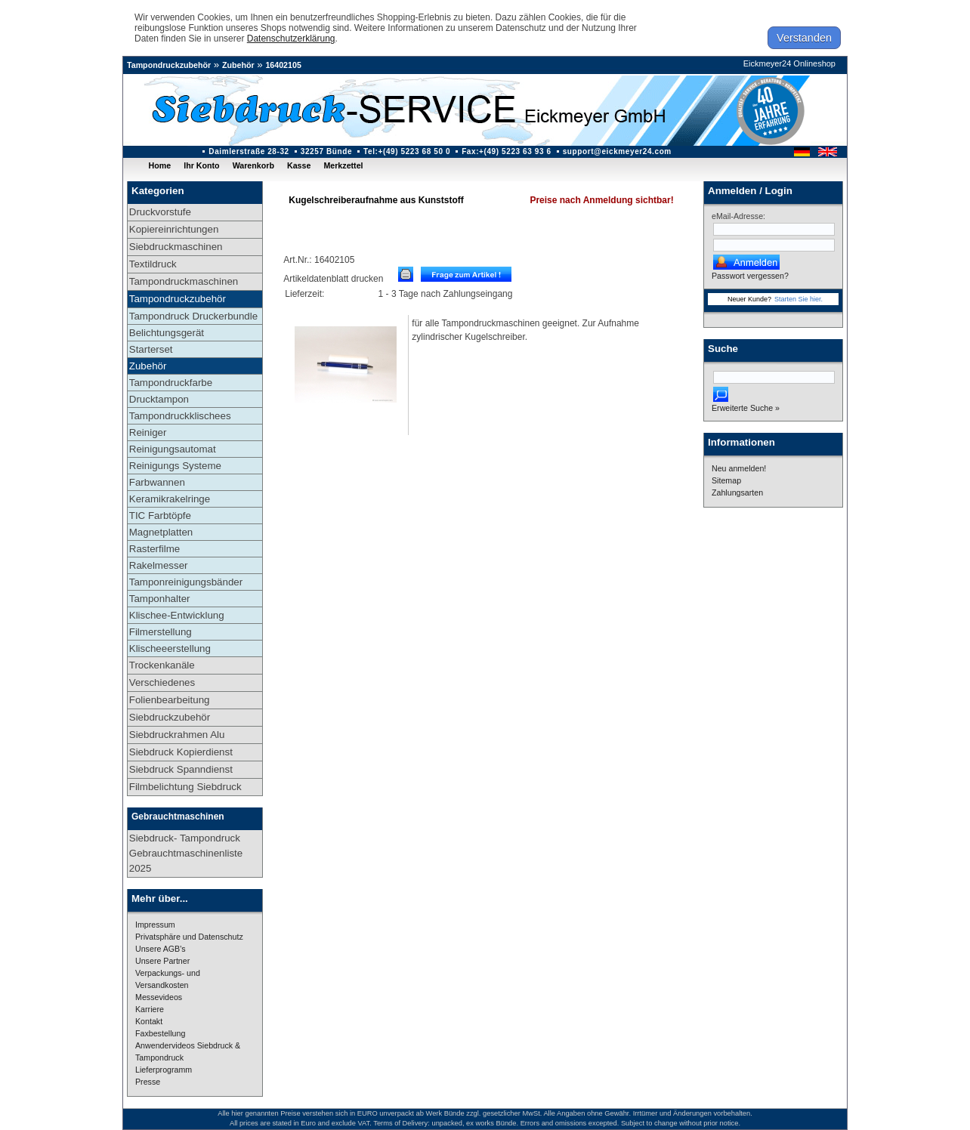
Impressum (155, 924)
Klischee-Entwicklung (176, 615)
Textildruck (153, 264)
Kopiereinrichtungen (174, 229)
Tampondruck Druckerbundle (193, 316)
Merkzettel (343, 165)
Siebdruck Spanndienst (181, 769)
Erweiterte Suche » (746, 407)
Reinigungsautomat (172, 449)
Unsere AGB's (160, 948)
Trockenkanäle (162, 665)
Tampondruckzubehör (169, 64)
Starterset (151, 349)
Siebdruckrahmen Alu (177, 734)
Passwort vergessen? (750, 275)
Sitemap (726, 480)
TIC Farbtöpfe (160, 515)
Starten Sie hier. (798, 299)
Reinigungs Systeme (175, 465)
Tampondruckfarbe (170, 382)
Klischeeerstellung (170, 648)
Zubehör (238, 64)
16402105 (283, 64)
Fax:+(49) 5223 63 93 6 (506, 151)
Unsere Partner (162, 960)
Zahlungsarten (737, 492)
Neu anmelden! (739, 468)
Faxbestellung (160, 1033)
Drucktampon (159, 399)
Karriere (149, 1009)
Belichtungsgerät (166, 332)
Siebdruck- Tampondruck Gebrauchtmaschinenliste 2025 (185, 853)
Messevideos (158, 997)
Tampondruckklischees (180, 415)
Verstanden (804, 38)
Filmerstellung (160, 632)
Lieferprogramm (163, 1069)
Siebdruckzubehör (169, 717)
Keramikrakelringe (169, 499)
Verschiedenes (162, 682)
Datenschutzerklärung (291, 38)
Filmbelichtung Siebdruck (185, 786)
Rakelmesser (158, 565)
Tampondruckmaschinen (183, 281)
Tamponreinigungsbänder (185, 582)
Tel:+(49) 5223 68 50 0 (406, 151)
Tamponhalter (159, 598)
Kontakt (148, 1021)
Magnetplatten (161, 532)
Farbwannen (157, 482)
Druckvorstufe (160, 212)
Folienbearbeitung (169, 699)
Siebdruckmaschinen (176, 246)
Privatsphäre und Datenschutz (189, 936)
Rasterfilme (154, 548)
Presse (147, 1081)
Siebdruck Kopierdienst (181, 752)
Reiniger (148, 432)
